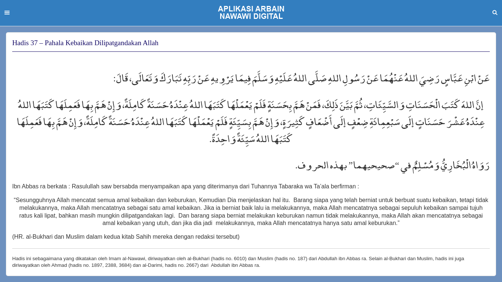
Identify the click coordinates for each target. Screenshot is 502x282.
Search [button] (495, 12)
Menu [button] (7, 12)
